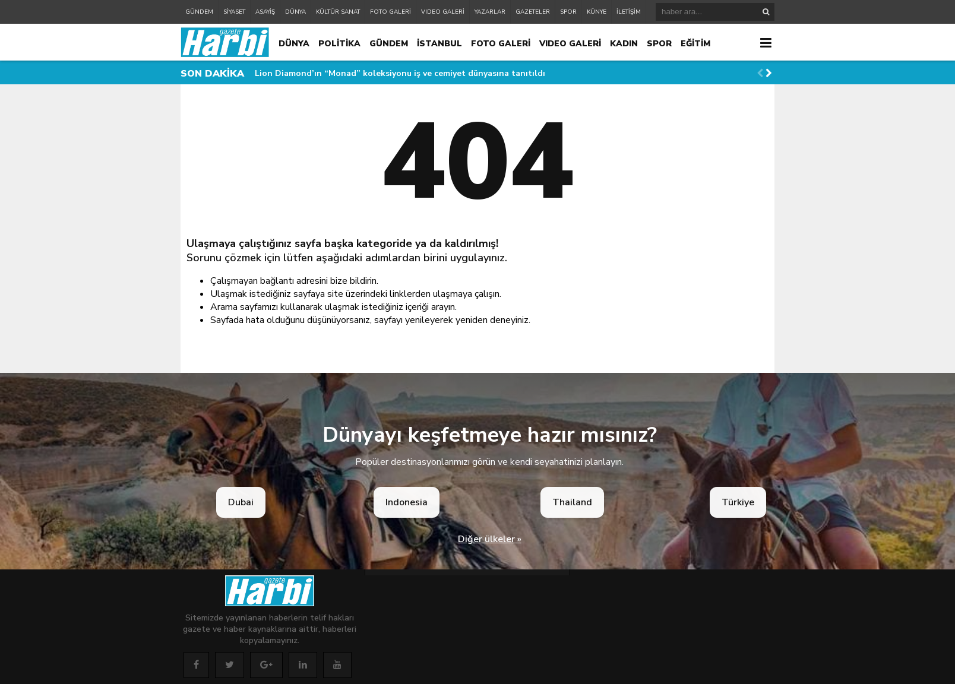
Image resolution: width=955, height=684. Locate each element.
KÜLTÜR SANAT (338, 12)
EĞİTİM (695, 43)
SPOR (568, 12)
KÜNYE (596, 12)
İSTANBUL (439, 43)
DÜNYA (295, 12)
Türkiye (738, 502)
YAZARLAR (490, 12)
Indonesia (406, 502)
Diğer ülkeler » (489, 539)
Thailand (572, 502)
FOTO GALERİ (390, 12)
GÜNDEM (199, 12)
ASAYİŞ (265, 12)
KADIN (624, 43)
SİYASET (234, 12)
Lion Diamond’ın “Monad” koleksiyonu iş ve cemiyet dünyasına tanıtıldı (400, 73)
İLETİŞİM (628, 12)
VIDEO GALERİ (442, 12)
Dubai (241, 502)
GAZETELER (533, 12)
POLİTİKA (339, 43)
